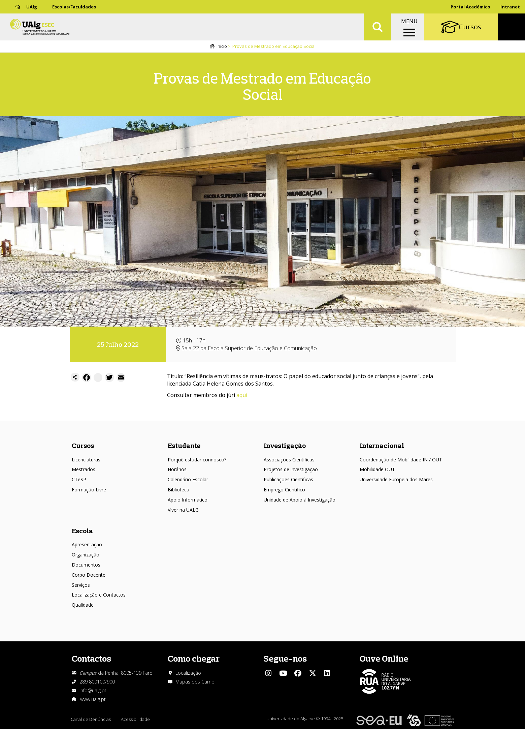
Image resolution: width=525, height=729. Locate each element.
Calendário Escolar (188, 479)
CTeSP (79, 479)
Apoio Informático (187, 499)
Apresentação (87, 544)
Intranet (510, 7)
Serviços (81, 585)
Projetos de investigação (291, 469)
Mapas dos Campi (195, 681)
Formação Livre (89, 489)
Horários (177, 469)
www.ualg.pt (93, 699)
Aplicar (377, 26)
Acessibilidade (135, 719)
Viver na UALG (183, 510)
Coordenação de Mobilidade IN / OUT (401, 459)
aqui (241, 395)
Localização (188, 673)
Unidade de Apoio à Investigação (299, 499)
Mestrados (83, 469)
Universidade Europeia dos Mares (396, 479)
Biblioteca (178, 489)
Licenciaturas (86, 459)
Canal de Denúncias (91, 719)
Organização (85, 554)
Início (222, 46)
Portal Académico (470, 7)
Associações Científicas (289, 459)
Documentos (86, 564)
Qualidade (83, 605)
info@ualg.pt (92, 690)
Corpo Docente (88, 575)
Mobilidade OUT (377, 469)
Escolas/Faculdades (74, 7)
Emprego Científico (284, 489)
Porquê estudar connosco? (197, 459)
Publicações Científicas (288, 479)
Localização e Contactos (99, 594)
